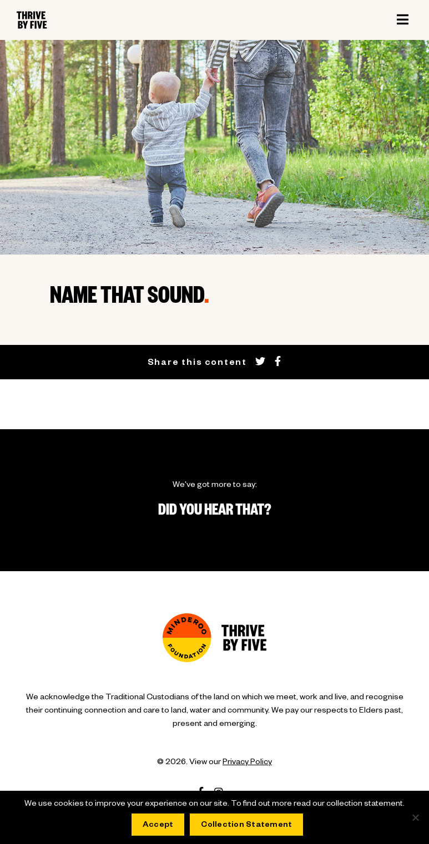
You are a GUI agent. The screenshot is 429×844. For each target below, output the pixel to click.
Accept (158, 825)
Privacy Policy (247, 763)
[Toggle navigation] (402, 20)
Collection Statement (246, 825)
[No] (415, 817)
